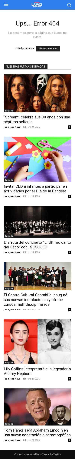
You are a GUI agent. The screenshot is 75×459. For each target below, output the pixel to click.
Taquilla (9, 110)
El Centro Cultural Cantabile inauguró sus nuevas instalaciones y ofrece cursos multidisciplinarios (35, 300)
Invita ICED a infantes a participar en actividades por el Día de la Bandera (35, 188)
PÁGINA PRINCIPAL (48, 48)
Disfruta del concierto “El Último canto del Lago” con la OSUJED (37, 244)
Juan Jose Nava (12, 126)
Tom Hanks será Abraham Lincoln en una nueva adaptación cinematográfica (37, 432)
